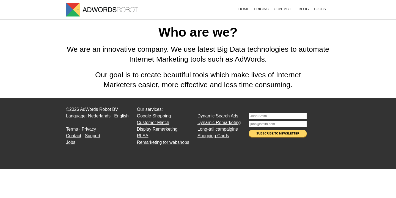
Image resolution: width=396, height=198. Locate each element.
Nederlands (99, 116)
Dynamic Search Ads (217, 116)
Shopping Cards (213, 135)
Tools (320, 9)
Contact (282, 9)
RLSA (142, 135)
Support (92, 135)
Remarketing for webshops (163, 142)
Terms (72, 129)
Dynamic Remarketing (219, 122)
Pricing (261, 9)
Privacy (89, 129)
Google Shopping (154, 116)
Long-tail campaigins (217, 129)
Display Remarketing (157, 129)
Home (243, 9)
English (121, 116)
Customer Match (153, 122)
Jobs (70, 142)
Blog (304, 9)
